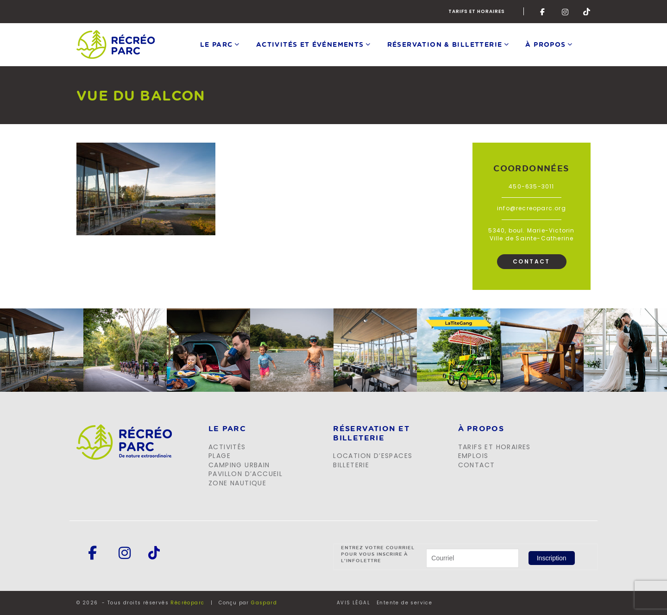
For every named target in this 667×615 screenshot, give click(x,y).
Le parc (216, 44)
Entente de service (404, 603)
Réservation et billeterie (371, 433)
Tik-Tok (587, 11)
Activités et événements (310, 44)
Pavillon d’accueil (245, 473)
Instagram (565, 11)
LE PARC (227, 428)
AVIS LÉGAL (353, 603)
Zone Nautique (237, 483)
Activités (227, 447)
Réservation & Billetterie (445, 44)
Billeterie (351, 465)
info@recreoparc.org (531, 208)
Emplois (473, 455)
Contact (531, 261)
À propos (545, 44)
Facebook (543, 11)
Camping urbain (239, 465)
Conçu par (248, 602)
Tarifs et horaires (476, 11)
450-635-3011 (531, 186)
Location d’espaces (372, 455)
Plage (219, 455)
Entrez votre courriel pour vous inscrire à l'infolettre (378, 554)
